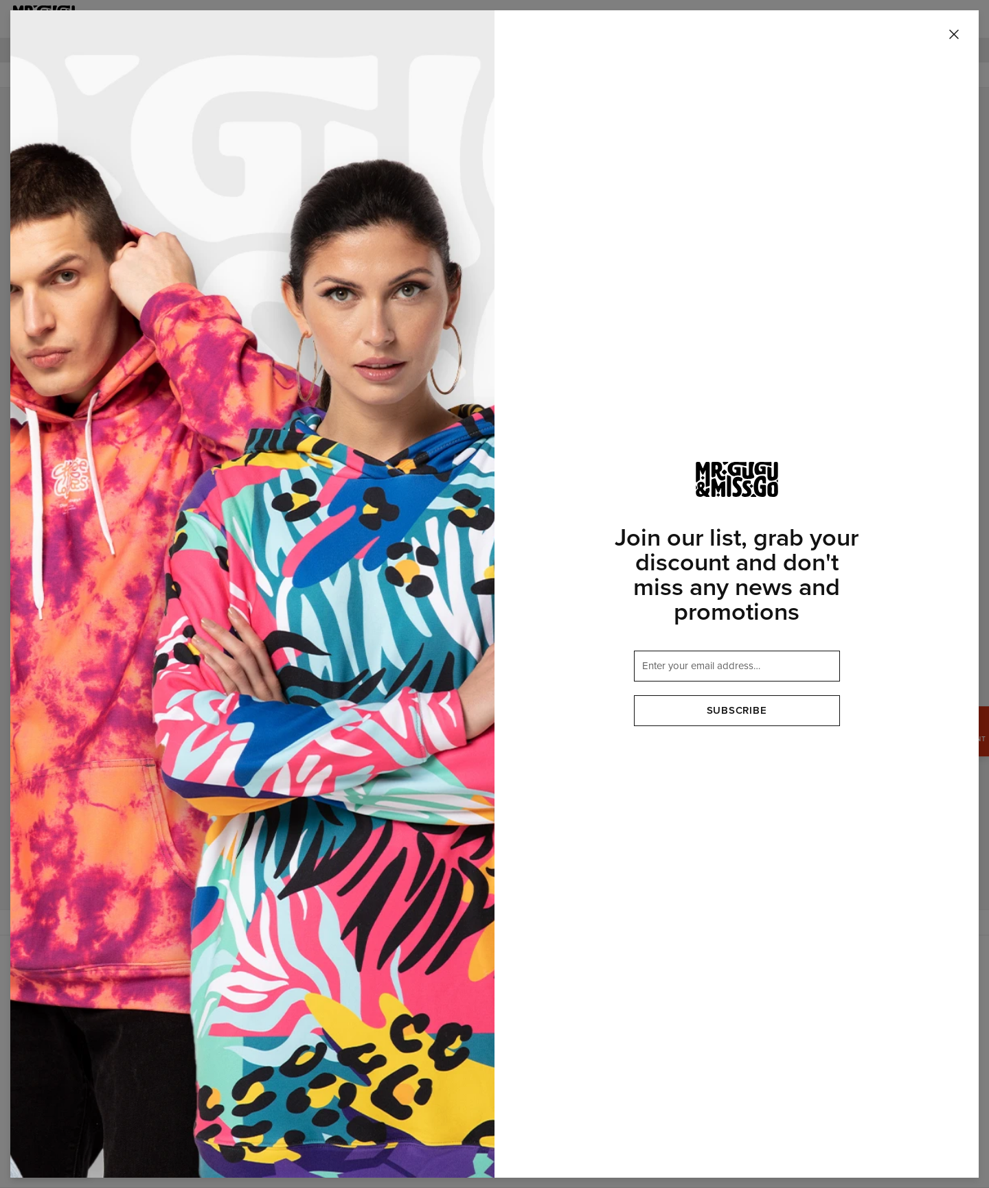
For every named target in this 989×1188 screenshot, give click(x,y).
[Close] (954, 35)
